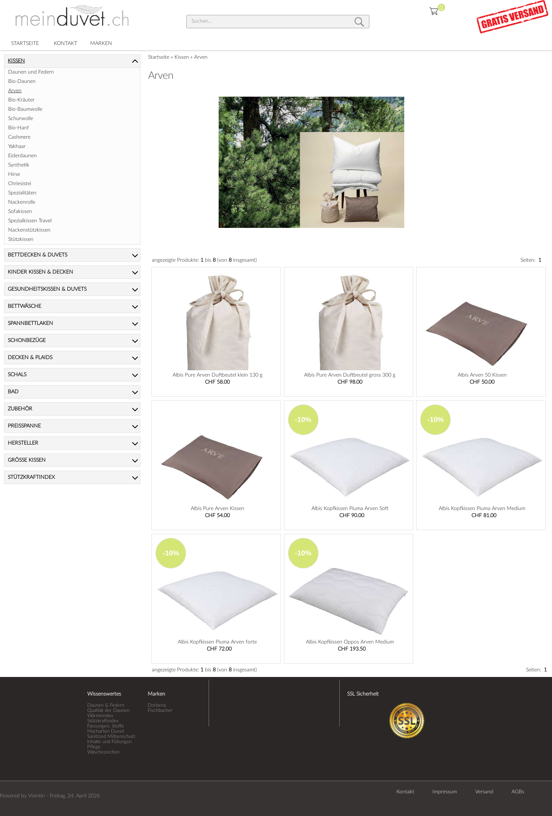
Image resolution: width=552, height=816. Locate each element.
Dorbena (157, 705)
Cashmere (19, 137)
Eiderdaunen (22, 155)
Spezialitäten (22, 193)
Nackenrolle (21, 202)
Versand (484, 791)
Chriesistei (19, 183)
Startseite (158, 57)
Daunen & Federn (105, 705)
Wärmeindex (100, 715)
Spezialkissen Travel (30, 220)
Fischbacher (160, 710)
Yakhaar (17, 146)
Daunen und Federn (31, 72)
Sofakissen (20, 211)
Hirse (14, 174)
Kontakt (405, 791)
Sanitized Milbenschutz (111, 736)
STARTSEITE (25, 43)
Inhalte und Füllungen (109, 741)
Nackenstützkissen (29, 230)
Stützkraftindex (102, 720)
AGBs (518, 791)
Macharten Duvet (105, 731)
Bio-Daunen (22, 81)
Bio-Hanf (18, 127)
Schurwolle (20, 118)
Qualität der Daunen (108, 710)
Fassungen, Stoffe (105, 726)
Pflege (94, 746)
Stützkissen (20, 239)
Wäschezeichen (103, 752)
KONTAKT (65, 43)
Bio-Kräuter (21, 100)
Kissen (181, 57)
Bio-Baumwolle (25, 109)
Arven (201, 57)
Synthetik (18, 165)
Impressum (444, 791)
